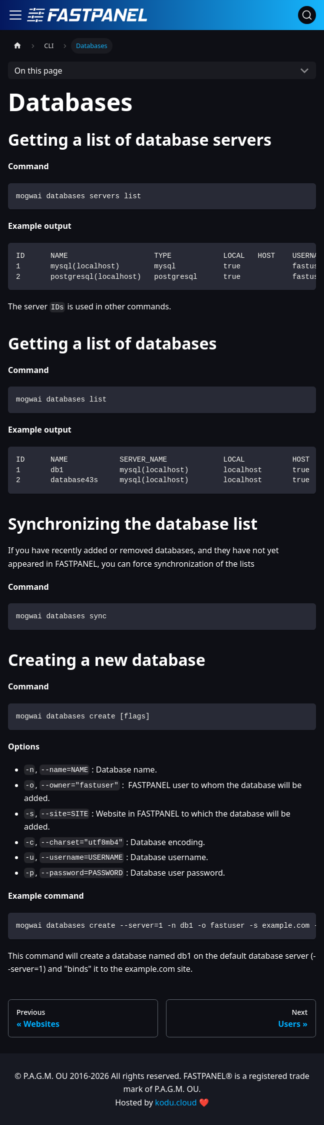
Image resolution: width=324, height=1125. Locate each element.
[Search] (307, 15)
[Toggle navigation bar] (15, 15)
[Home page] (17, 46)
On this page (38, 70)
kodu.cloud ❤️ (182, 1102)
